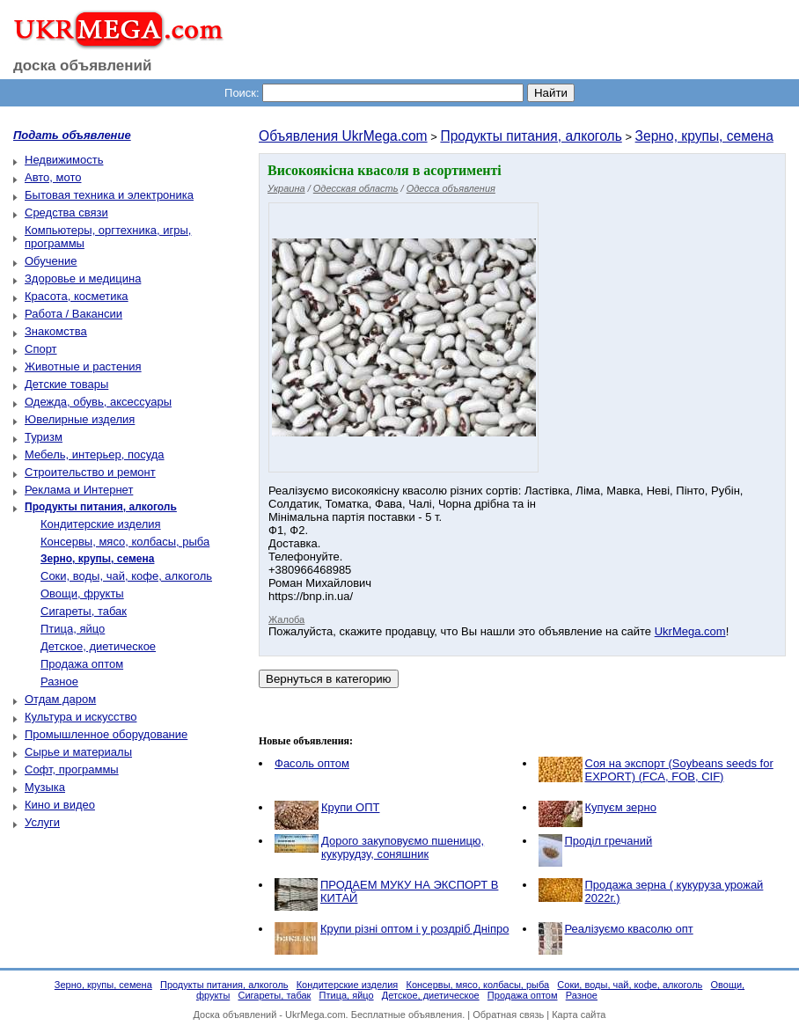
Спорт (41, 348)
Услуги (42, 822)
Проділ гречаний (609, 840)
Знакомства (56, 331)
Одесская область (356, 188)
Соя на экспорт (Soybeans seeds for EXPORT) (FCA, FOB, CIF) (679, 770)
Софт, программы (72, 769)
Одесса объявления (451, 188)
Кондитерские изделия (100, 524)
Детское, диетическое (98, 646)
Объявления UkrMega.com (343, 135)
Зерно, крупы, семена (704, 135)
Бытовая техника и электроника (109, 194)
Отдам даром (60, 699)
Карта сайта (578, 1014)
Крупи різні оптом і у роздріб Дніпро (414, 928)
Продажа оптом (81, 663)
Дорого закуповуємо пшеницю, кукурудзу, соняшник (402, 847)
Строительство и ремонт (90, 472)
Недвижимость (64, 159)
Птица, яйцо (72, 628)
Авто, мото (53, 177)
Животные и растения (83, 366)
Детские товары (66, 384)
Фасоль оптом (312, 763)
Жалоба (286, 619)
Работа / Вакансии (73, 313)
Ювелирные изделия (80, 419)
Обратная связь (508, 1014)
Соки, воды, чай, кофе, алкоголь (126, 575)
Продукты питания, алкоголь (530, 135)
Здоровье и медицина (83, 278)
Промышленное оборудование (106, 734)
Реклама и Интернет (79, 489)
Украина (286, 188)
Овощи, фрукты (82, 593)
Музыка (45, 787)
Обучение (51, 260)
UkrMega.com (690, 631)
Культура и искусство (80, 716)
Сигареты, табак (83, 611)
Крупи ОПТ (350, 807)
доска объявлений (82, 65)
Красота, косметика (76, 296)
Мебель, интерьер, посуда (95, 454)
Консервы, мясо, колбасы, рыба (124, 541)
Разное (59, 681)
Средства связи (66, 212)
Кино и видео (60, 804)
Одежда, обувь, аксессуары (98, 401)
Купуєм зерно (620, 807)
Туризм (43, 436)
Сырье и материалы (78, 751)
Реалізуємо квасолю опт (629, 928)
